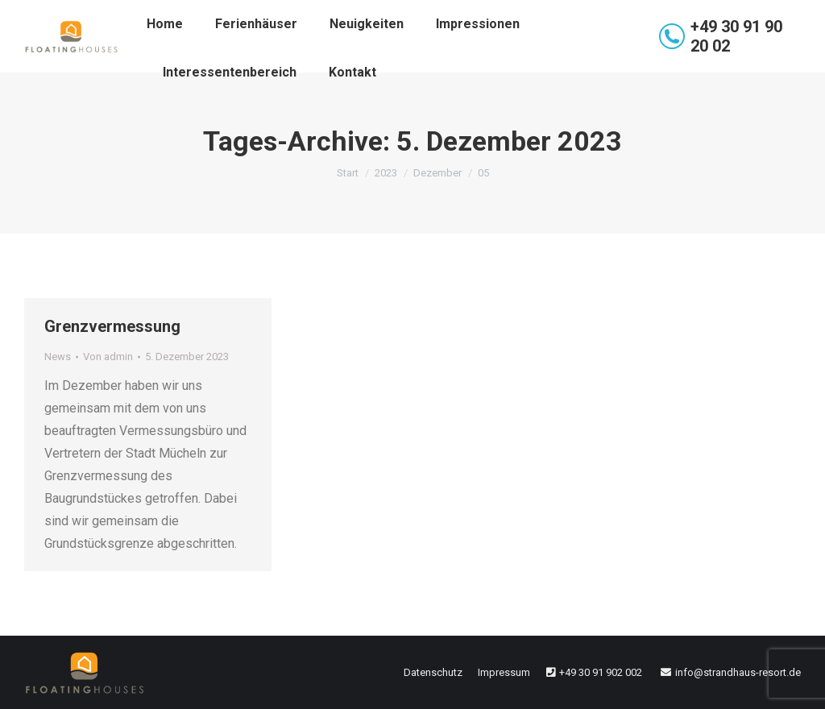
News (57, 356)
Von (108, 356)
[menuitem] (165, 24)
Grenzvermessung (112, 326)
